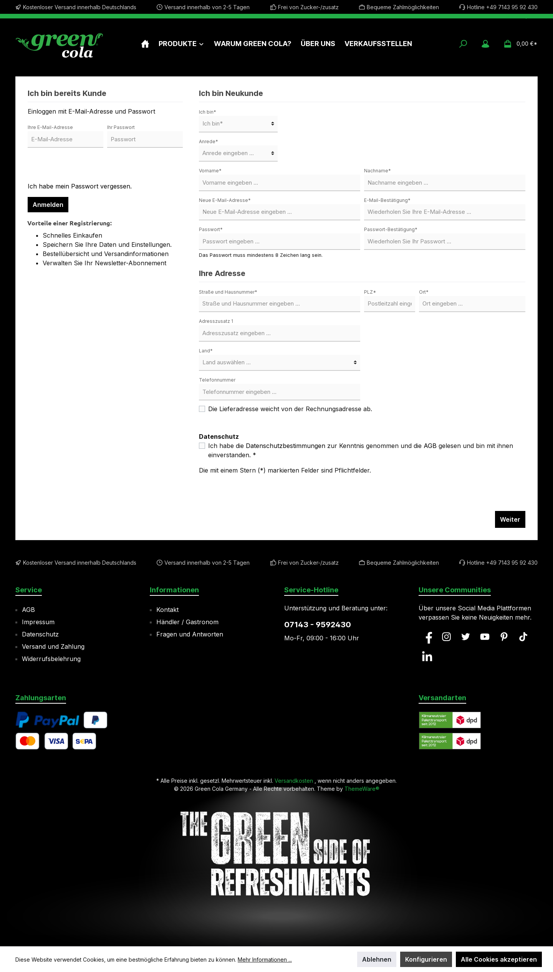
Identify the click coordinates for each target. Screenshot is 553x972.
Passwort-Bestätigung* (390, 229)
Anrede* (208, 141)
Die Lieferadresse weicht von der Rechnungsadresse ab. (290, 409)
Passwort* (211, 229)
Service (28, 590)
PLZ (370, 292)
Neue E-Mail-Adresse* (225, 200)
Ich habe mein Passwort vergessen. (80, 186)
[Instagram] (446, 636)
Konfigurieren (426, 959)
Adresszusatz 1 (216, 321)
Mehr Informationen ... (265, 959)
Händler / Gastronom (187, 622)
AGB (430, 446)
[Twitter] (465, 636)
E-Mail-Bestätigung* (387, 200)
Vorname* (210, 171)
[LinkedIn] (427, 656)
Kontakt (167, 609)
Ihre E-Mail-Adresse (50, 127)
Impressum (38, 622)
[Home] (145, 43)
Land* (206, 351)
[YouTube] (484, 636)
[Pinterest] (504, 636)
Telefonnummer (217, 380)
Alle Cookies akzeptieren (499, 959)
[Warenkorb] (518, 44)
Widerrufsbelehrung (51, 659)
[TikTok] (523, 636)
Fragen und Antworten (189, 634)
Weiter (510, 519)
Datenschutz (40, 634)
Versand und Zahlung (53, 646)
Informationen (174, 590)
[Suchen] (463, 44)
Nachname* (377, 171)
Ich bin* (207, 112)
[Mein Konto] (485, 44)
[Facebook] (427, 636)
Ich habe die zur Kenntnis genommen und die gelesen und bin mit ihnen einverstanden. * (360, 450)
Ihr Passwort (121, 127)
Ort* (424, 292)
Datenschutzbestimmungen (285, 446)
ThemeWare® (361, 788)
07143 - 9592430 (317, 624)
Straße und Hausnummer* (228, 292)
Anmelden (48, 204)
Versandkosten (294, 780)
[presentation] (86, 167)
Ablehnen (376, 959)
